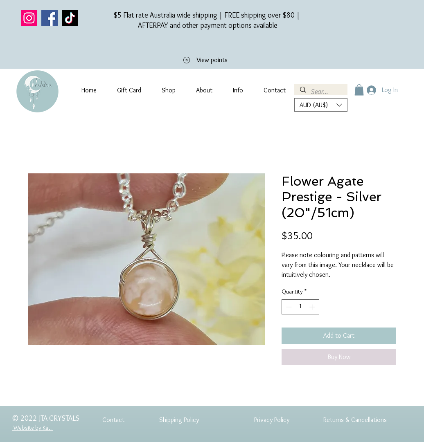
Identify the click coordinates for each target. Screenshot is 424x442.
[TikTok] (70, 18)
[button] (359, 89)
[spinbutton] (300, 307)
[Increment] (313, 307)
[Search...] (320, 92)
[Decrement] (288, 307)
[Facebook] (49, 18)
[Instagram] (29, 18)
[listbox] (320, 105)
